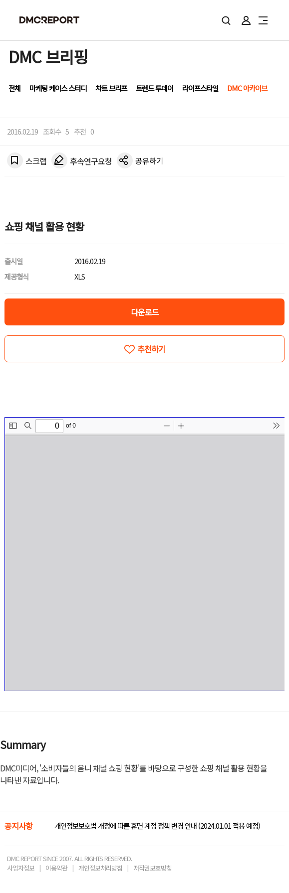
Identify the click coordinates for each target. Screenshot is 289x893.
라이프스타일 (200, 88)
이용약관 (56, 868)
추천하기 (151, 349)
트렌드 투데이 (154, 88)
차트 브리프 (111, 88)
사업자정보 (20, 868)
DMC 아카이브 (247, 88)
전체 (14, 88)
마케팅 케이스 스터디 (57, 88)
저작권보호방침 (152, 868)
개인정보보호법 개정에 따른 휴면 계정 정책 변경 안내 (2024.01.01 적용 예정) (157, 825)
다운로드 (145, 312)
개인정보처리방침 (100, 868)
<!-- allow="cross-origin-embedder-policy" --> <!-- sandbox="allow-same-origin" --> (144, 554)
